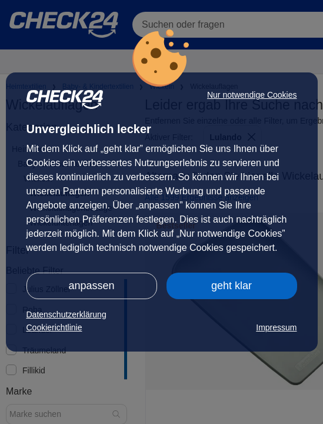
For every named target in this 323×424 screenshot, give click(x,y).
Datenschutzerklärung (66, 314)
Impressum (276, 327)
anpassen (91, 286)
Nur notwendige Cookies (252, 95)
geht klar (231, 286)
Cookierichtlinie (54, 327)
